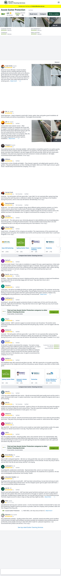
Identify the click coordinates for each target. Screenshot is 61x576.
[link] (3, 66)
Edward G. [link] (8, 413)
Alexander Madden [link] (10, 477)
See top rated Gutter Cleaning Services (30, 527)
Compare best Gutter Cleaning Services (30, 255)
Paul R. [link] (7, 274)
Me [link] (6, 111)
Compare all (54, 312)
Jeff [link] (6, 122)
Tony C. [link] (7, 319)
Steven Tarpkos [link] (9, 227)
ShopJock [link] (8, 145)
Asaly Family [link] (8, 66)
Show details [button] (16, 441)
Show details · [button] (50, 212)
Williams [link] (7, 159)
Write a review (54, 14)
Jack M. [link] (7, 488)
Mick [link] (6, 501)
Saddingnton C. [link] (9, 298)
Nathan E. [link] (8, 358)
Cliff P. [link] (7, 432)
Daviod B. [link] (8, 423)
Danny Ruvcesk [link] (9, 203)
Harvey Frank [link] (9, 192)
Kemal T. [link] (7, 341)
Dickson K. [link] (8, 330)
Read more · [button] (15, 81)
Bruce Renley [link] (9, 455)
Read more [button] (49, 510)
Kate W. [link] (7, 391)
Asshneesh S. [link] (9, 466)
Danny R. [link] (8, 260)
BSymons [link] (8, 514)
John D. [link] (7, 402)
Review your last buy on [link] (30, 6)
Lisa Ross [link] (8, 216)
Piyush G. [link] (8, 285)
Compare (43, 14)
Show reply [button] (26, 155)
